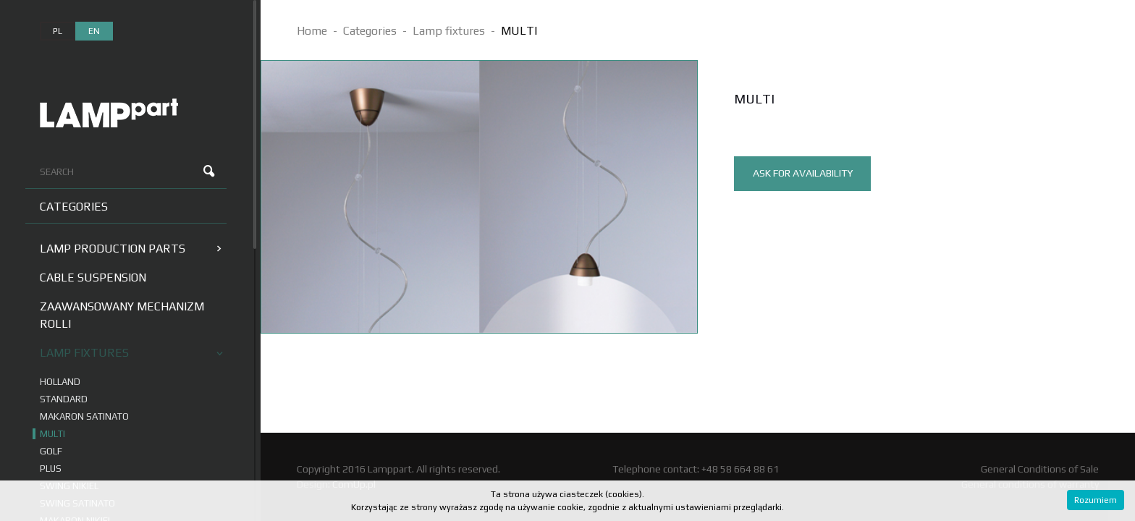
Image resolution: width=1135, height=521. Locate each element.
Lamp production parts (130, 248)
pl (57, 31)
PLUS (51, 468)
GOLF (51, 451)
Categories (74, 206)
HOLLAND (60, 381)
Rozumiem (1095, 500)
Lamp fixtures (131, 353)
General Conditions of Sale (1040, 469)
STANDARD (64, 399)
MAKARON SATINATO (84, 416)
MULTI (52, 433)
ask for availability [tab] (803, 173)
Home (312, 31)
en (94, 31)
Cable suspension (93, 277)
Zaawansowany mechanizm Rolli (122, 315)
